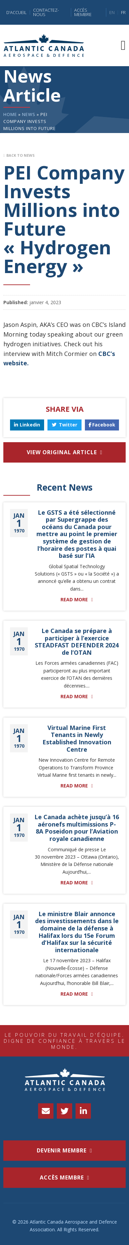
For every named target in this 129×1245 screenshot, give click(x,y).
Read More (74, 600)
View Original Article (62, 452)
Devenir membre (62, 1150)
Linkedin (27, 424)
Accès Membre (83, 12)
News (28, 114)
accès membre (62, 1177)
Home (10, 114)
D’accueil (16, 12)
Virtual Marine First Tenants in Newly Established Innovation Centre (76, 738)
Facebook (102, 424)
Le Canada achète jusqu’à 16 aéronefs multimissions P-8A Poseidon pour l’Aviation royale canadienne (76, 828)
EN (112, 12)
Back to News (20, 155)
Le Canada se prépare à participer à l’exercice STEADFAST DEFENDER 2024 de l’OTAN (77, 641)
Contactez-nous (46, 12)
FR (123, 12)
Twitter (64, 424)
